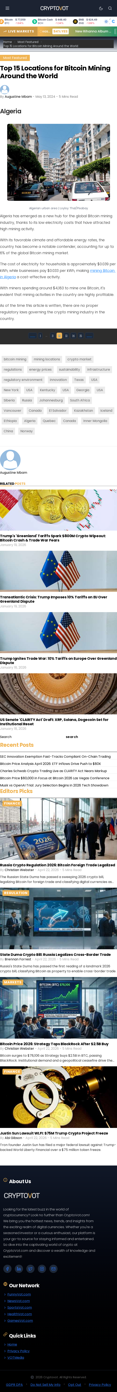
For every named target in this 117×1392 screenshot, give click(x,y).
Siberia (9, 400)
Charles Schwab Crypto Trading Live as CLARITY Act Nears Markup (53, 771)
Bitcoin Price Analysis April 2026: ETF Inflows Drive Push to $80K (50, 763)
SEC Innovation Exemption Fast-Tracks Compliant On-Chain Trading (55, 756)
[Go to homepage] (54, 8)
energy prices (40, 369)
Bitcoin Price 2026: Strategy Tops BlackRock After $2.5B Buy (54, 1043)
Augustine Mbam (18, 96)
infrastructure (98, 369)
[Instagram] (42, 1269)
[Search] (110, 8)
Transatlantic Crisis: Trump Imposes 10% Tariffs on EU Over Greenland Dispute (53, 599)
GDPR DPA (14, 1385)
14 (73, 335)
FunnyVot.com (17, 1294)
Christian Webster (19, 870)
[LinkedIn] (19, 1269)
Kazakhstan (83, 410)
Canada (35, 410)
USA (94, 379)
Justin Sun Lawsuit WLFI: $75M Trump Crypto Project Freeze (54, 1133)
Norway (26, 431)
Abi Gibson (13, 1138)
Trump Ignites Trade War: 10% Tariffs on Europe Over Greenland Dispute (58, 660)
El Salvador (58, 410)
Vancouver (12, 410)
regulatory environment (23, 379)
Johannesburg (51, 400)
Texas (79, 379)
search (72, 737)
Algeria (29, 420)
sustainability (69, 369)
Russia (27, 400)
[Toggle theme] (101, 8)
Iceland (106, 410)
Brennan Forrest (18, 959)
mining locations (47, 359)
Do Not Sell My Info (45, 1385)
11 (52, 335)
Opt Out (74, 1385)
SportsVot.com (17, 1307)
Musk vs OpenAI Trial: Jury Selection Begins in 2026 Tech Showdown (54, 785)
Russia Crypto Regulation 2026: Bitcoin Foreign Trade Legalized (57, 865)
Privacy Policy (16, 1351)
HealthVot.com (17, 1314)
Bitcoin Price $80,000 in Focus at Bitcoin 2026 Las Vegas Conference (54, 778)
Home (7, 42)
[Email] (53, 1269)
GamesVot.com (18, 1320)
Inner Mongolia (95, 420)
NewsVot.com (16, 1301)
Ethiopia (10, 420)
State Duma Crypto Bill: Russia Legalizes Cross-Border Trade (55, 954)
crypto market (79, 359)
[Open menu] (7, 8)
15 (81, 335)
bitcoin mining (15, 359)
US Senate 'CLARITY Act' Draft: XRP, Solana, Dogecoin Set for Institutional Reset (54, 721)
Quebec (49, 420)
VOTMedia (13, 1357)
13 (66, 335)
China (8, 431)
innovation (58, 379)
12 (59, 335)
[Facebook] (7, 1269)
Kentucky (47, 390)
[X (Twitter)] (30, 1269)
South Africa (80, 400)
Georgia (82, 390)
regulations (13, 369)
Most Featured (28, 42)
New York (11, 390)
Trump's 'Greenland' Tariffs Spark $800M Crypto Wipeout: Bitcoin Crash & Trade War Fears (53, 538)
